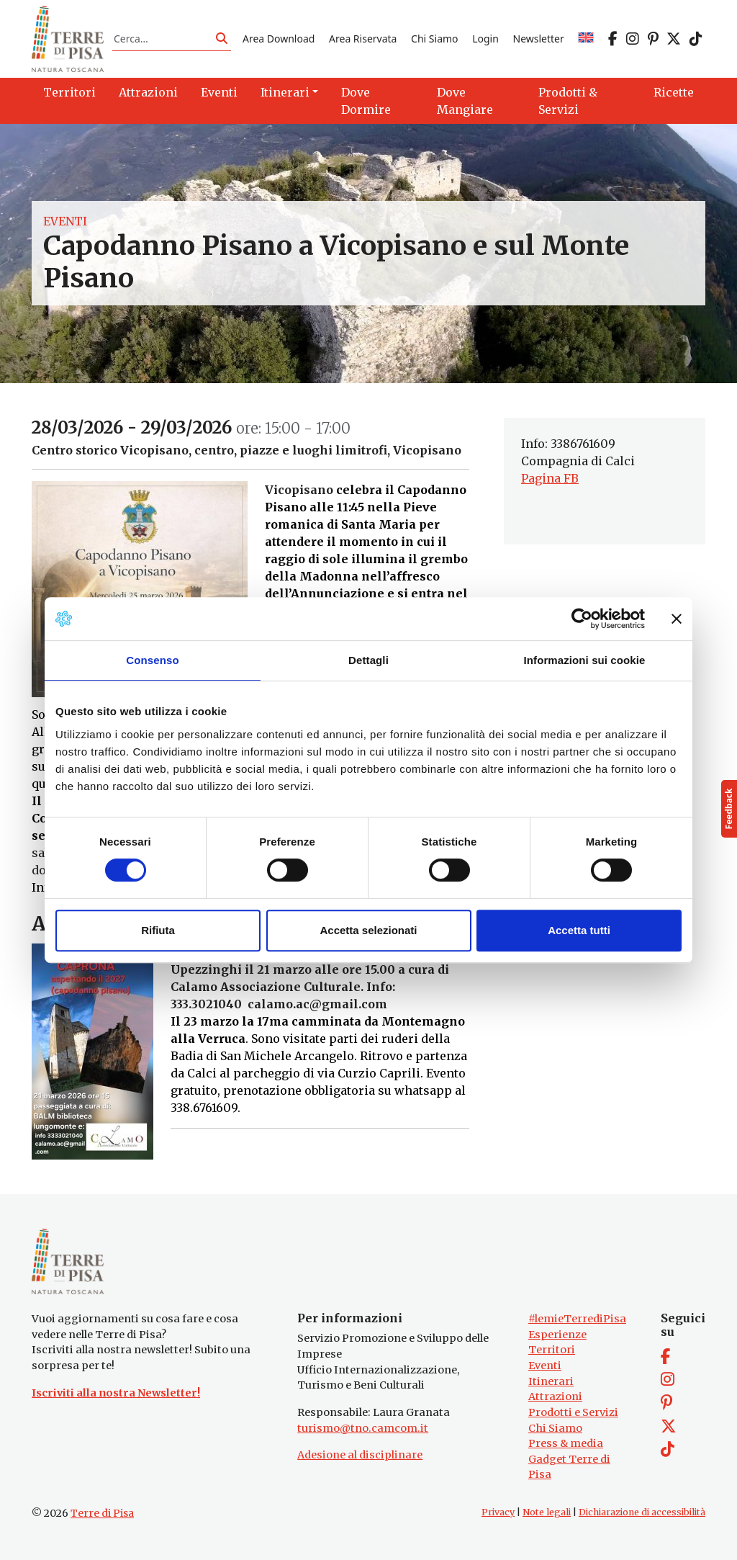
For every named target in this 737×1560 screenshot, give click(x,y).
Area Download (279, 38)
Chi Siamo (434, 38)
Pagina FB (550, 478)
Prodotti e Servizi (573, 1412)
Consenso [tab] (152, 660)
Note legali (547, 1512)
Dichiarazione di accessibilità (642, 1512)
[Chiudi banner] (677, 619)
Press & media (565, 1443)
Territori (551, 1349)
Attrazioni (555, 1396)
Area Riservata (363, 38)
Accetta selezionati (368, 930)
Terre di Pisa (102, 1513)
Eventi (65, 221)
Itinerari (551, 1381)
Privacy (498, 1512)
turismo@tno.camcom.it (362, 1428)
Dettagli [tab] (368, 660)
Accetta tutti (579, 930)
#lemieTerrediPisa (577, 1318)
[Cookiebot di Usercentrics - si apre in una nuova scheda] (582, 618)
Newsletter (538, 38)
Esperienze (557, 1334)
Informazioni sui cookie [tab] (585, 660)
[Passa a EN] (586, 38)
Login (485, 38)
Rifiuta (158, 930)
